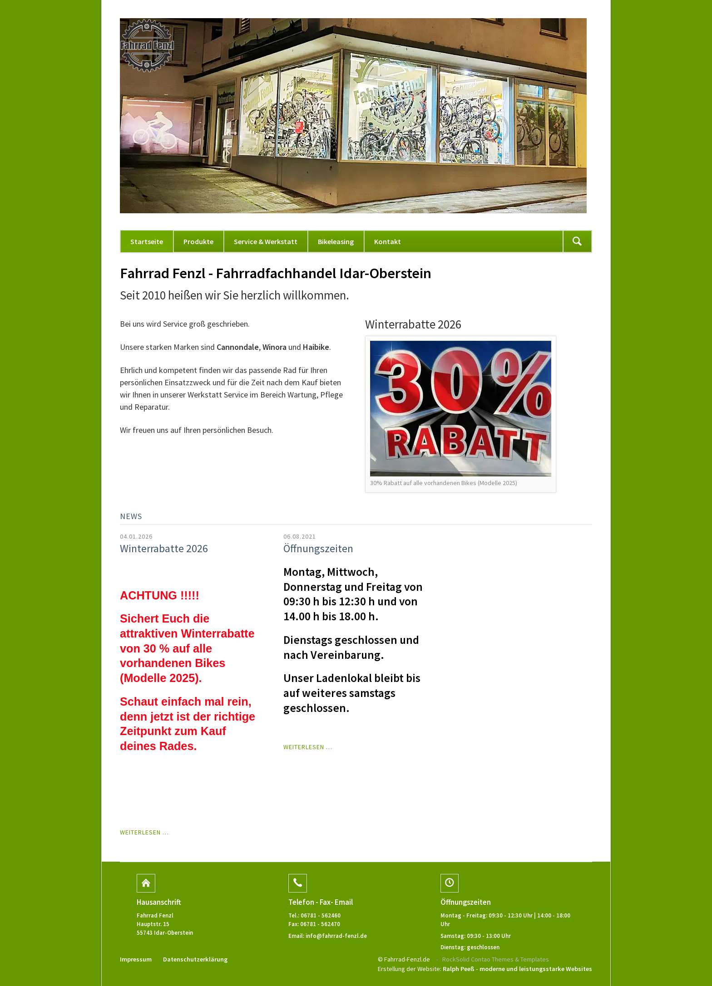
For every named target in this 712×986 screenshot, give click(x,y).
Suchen (577, 241)
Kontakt (387, 241)
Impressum (136, 959)
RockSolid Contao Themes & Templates (495, 959)
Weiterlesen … (144, 832)
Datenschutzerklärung (195, 959)
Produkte (198, 241)
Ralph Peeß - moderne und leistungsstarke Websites (517, 969)
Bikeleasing (336, 241)
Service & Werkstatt (265, 241)
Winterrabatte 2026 (164, 548)
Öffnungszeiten (318, 548)
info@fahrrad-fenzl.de (336, 935)
